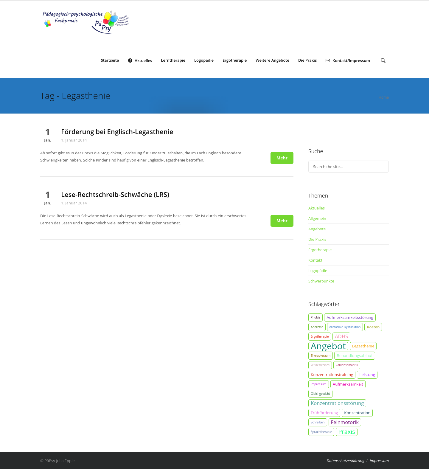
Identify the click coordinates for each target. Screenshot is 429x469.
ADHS (341, 336)
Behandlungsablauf (354, 355)
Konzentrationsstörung (337, 403)
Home (384, 97)
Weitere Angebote (272, 60)
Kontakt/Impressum (348, 60)
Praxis (346, 432)
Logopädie (204, 60)
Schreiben (318, 422)
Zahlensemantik (347, 365)
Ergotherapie (235, 60)
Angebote (317, 229)
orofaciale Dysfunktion (345, 327)
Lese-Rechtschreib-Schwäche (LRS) (115, 194)
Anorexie (317, 327)
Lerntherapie (173, 60)
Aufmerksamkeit (348, 384)
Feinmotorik (345, 422)
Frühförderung (324, 412)
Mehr (281, 158)
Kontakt (315, 260)
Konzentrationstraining (332, 374)
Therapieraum (320, 355)
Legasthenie (363, 346)
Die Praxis (307, 60)
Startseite (110, 60)
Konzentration (357, 412)
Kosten (373, 327)
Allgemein (317, 218)
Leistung (367, 374)
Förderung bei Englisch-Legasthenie (117, 131)
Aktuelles (140, 60)
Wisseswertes (320, 365)
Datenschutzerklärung (345, 460)
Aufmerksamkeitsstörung (350, 317)
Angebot (328, 346)
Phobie (315, 317)
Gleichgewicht (320, 394)
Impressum (319, 384)
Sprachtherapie (321, 432)
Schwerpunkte (321, 281)
